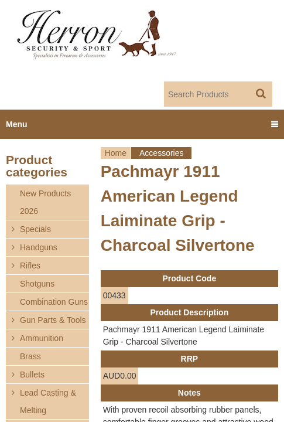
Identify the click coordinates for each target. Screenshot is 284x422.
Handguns (38, 247)
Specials (35, 229)
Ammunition (41, 338)
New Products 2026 (45, 202)
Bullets (32, 374)
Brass (30, 356)
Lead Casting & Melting (48, 401)
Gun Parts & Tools (53, 320)
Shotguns (37, 283)
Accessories (161, 153)
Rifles (30, 265)
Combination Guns (54, 302)
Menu (17, 124)
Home (115, 153)
